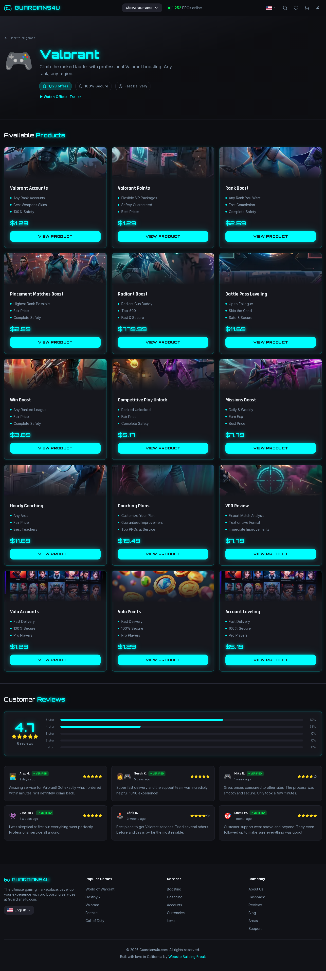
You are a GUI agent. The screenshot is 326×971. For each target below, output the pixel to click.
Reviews (255, 905)
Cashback (257, 897)
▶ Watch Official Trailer (60, 97)
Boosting (174, 889)
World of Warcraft (100, 889)
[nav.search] (285, 7)
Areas (253, 921)
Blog (252, 913)
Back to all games (19, 38)
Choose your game (142, 8)
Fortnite (92, 913)
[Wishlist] (295, 7)
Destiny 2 (93, 897)
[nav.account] (317, 7)
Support (255, 928)
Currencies (176, 913)
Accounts (174, 905)
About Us (256, 889)
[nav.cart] (306, 7)
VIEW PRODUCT (55, 236)
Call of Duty (95, 921)
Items (171, 921)
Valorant (92, 905)
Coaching (174, 897)
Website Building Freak (187, 957)
